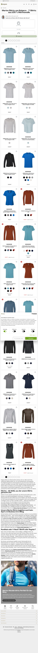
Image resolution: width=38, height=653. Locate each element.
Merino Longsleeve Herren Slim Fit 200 (28, 211)
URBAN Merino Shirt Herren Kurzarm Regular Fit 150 (9, 69)
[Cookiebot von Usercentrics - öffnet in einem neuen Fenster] (32, 314)
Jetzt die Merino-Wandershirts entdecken (9, 600)
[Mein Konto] (31, 4)
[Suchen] (26, 4)
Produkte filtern (19, 36)
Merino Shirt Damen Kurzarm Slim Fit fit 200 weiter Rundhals (28, 284)
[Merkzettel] (29, 4)
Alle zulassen (31, 338)
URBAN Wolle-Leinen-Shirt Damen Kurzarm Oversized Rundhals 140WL (28, 139)
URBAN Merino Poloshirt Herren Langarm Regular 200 (9, 360)
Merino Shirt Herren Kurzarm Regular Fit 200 (10, 284)
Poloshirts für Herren (10, 550)
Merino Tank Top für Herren (20, 508)
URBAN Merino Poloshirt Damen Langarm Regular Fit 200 (9, 174)
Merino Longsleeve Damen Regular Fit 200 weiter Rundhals (28, 465)
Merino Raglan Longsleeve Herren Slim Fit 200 (28, 430)
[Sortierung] (19, 43)
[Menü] (24, 4)
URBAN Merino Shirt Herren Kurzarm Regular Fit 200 (28, 174)
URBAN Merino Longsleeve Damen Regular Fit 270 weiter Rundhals (10, 430)
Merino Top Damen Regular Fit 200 (10, 465)
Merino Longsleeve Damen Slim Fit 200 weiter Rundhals (10, 247)
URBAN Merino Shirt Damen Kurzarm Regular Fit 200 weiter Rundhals (9, 211)
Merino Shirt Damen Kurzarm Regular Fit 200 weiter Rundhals (28, 247)
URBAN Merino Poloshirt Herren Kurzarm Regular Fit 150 (9, 395)
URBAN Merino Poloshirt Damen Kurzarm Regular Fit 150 (28, 395)
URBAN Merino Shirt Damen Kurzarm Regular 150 (28, 69)
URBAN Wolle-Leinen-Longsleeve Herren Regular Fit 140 (9, 139)
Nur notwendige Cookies (18, 338)
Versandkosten (18, 629)
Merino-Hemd (20, 523)
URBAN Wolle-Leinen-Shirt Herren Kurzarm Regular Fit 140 (10, 104)
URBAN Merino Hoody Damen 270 (28, 359)
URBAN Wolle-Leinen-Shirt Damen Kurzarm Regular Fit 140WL (28, 104)
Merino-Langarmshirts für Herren (21, 549)
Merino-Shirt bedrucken (23, 527)
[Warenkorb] (35, 4)
